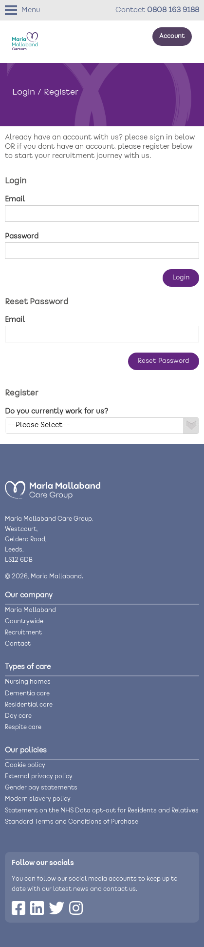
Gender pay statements (41, 788)
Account (172, 36)
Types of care (28, 667)
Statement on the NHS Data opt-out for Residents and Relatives (102, 811)
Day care (18, 716)
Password (21, 236)
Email (15, 199)
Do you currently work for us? (56, 411)
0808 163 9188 (173, 10)
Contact (18, 644)
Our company (29, 595)
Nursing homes (28, 682)
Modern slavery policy (38, 799)
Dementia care (27, 694)
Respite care (23, 727)
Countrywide (24, 621)
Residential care (29, 705)
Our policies (26, 750)
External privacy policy (39, 776)
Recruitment (23, 633)
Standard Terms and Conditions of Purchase (71, 822)
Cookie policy (25, 765)
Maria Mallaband (30, 610)
